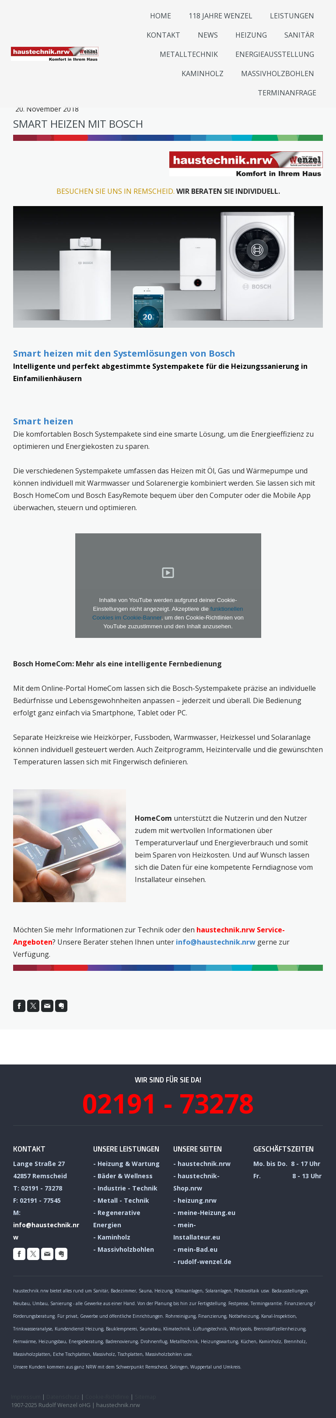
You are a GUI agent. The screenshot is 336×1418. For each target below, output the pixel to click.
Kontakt (163, 35)
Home (160, 16)
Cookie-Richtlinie (107, 1396)
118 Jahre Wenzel (220, 16)
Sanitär (299, 35)
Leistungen (292, 16)
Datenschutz (63, 1396)
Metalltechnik (189, 54)
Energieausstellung (274, 54)
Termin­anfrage (287, 93)
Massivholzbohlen (277, 73)
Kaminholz (203, 73)
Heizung (251, 35)
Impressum (26, 1396)
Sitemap (145, 1396)
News (208, 35)
